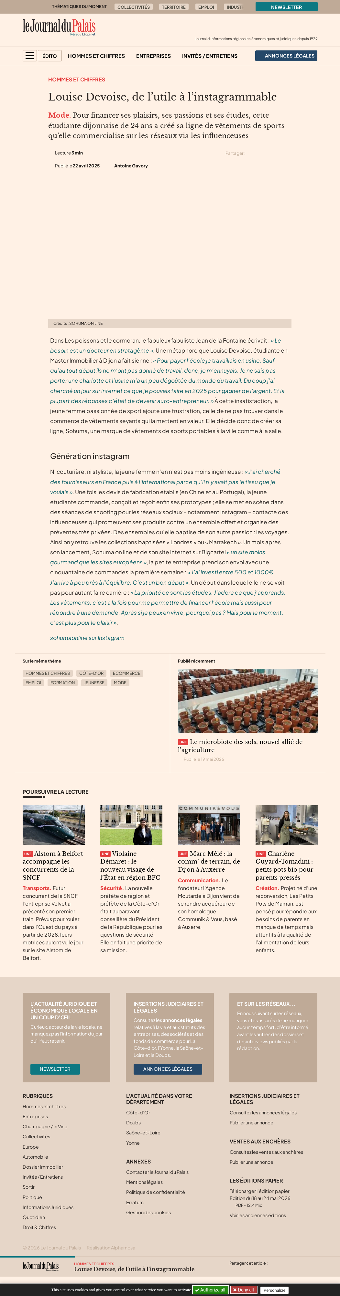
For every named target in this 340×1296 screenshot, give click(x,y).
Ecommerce (126, 673)
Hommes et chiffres (96, 55)
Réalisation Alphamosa (111, 1247)
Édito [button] (49, 56)
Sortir (29, 1187)
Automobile (35, 1157)
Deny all (245, 1289)
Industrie (237, 7)
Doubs (133, 1122)
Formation (62, 682)
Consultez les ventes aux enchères (266, 1152)
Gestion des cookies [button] (148, 1212)
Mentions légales (144, 1182)
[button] (30, 55)
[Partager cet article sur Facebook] (264, 153)
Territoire (174, 7)
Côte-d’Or (91, 673)
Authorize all (210, 1289)
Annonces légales (167, 1069)
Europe (31, 1147)
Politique (32, 1197)
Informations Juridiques (48, 1207)
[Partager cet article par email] (287, 153)
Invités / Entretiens (209, 55)
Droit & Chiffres (39, 1227)
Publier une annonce (251, 1122)
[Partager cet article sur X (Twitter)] (253, 153)
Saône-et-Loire (143, 1132)
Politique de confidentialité (155, 1192)
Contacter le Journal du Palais (157, 1172)
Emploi (206, 7)
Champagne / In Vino (45, 1126)
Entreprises (153, 55)
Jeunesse (94, 682)
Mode (120, 682)
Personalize (276, 1290)
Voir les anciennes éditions (258, 1215)
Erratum (135, 1202)
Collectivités (133, 7)
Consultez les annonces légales (263, 1112)
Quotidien (34, 1217)
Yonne (133, 1143)
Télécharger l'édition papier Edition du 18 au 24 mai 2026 (260, 1198)
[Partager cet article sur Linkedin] (276, 153)
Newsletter (286, 7)
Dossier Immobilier (43, 1167)
